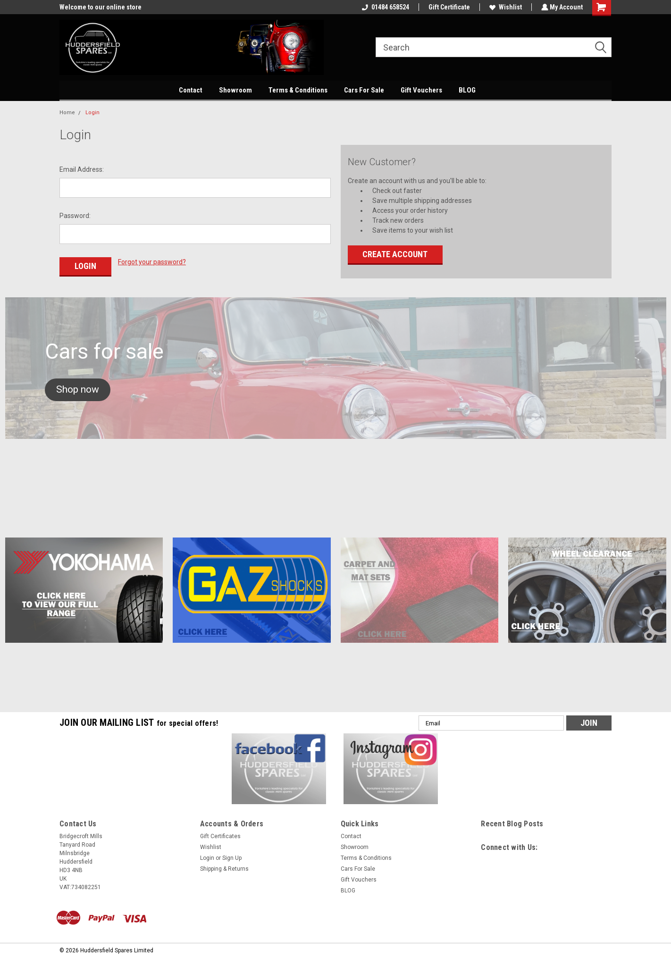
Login (92, 112)
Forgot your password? (152, 262)
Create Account (395, 254)
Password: (75, 215)
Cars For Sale (364, 90)
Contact (190, 90)
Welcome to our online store (100, 7)
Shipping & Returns (224, 867)
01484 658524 (384, 7)
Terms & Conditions (297, 90)
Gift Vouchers (421, 90)
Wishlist (504, 7)
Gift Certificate (448, 7)
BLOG (467, 90)
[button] (77, 388)
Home (67, 112)
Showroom (235, 90)
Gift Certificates (220, 834)
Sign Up (232, 856)
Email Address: (81, 169)
